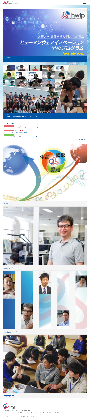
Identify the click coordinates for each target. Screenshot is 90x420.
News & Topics (9, 123)
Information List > (82, 139)
